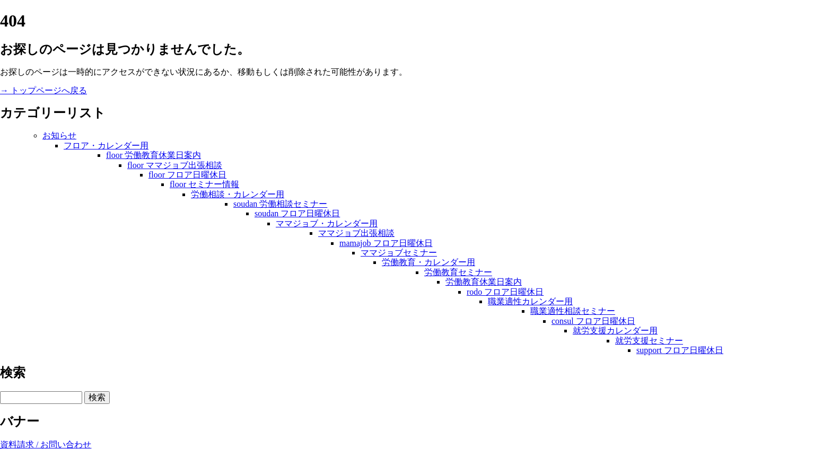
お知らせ (59, 135)
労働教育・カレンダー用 (428, 262)
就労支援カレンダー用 (615, 330)
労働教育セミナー (458, 272)
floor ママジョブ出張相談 (174, 165)
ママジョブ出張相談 (356, 232)
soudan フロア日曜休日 (297, 213)
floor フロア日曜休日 (187, 174)
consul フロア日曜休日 (593, 320)
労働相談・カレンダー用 (237, 194)
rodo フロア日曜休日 (505, 291)
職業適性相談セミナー (572, 310)
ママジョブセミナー (399, 252)
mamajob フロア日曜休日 (386, 243)
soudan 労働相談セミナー (280, 203)
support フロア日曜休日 (679, 350)
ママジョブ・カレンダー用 (327, 223)
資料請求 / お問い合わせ (45, 444)
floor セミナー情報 (204, 184)
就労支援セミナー (649, 340)
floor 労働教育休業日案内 (153, 155)
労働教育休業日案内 (483, 281)
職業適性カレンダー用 (530, 301)
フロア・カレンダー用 (106, 145)
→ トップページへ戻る (43, 90)
